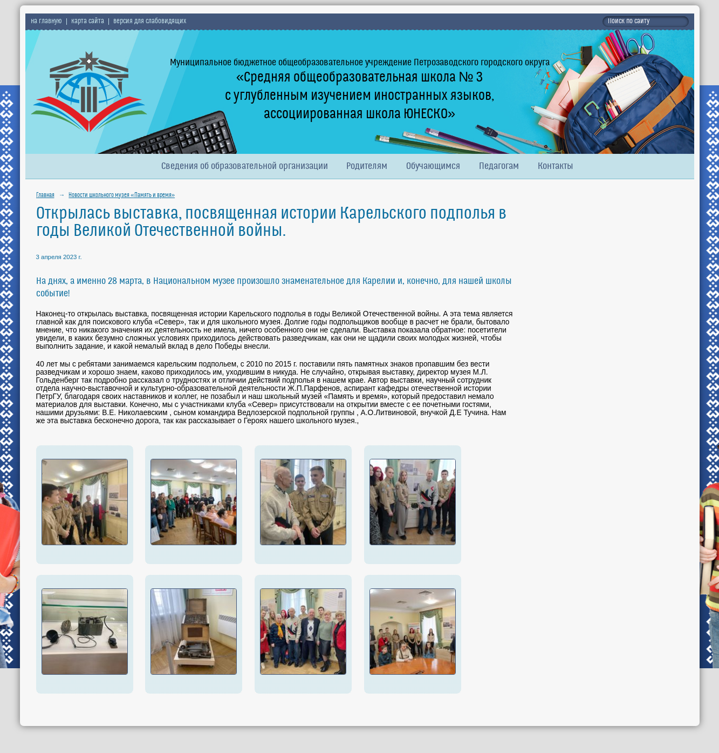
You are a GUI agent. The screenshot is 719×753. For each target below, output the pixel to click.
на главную (46, 21)
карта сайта (87, 21)
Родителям (366, 166)
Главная (45, 195)
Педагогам (499, 166)
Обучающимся (433, 166)
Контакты (555, 166)
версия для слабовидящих (149, 21)
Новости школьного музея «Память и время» (122, 195)
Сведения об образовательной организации (244, 166)
